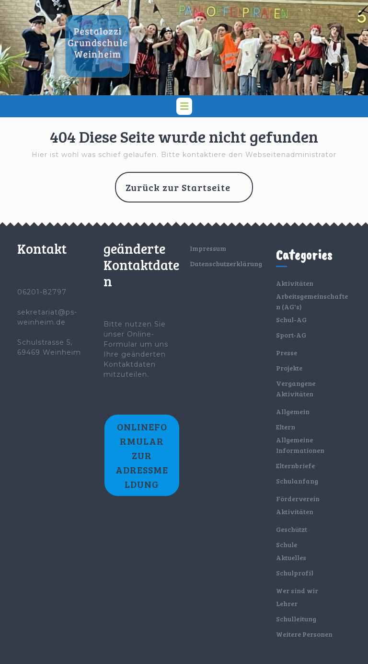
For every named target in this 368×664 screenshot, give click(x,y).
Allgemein (293, 411)
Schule (286, 544)
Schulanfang (297, 480)
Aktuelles (291, 557)
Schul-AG (291, 319)
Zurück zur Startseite (189, 191)
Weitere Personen (304, 634)
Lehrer (287, 603)
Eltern (285, 426)
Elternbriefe (295, 465)
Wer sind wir (297, 590)
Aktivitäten (294, 283)
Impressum (208, 248)
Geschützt (291, 529)
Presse (286, 352)
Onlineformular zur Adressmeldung (141, 455)
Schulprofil (294, 572)
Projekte (289, 367)
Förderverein (298, 498)
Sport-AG (291, 334)
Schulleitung (296, 618)
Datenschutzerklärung (226, 263)
